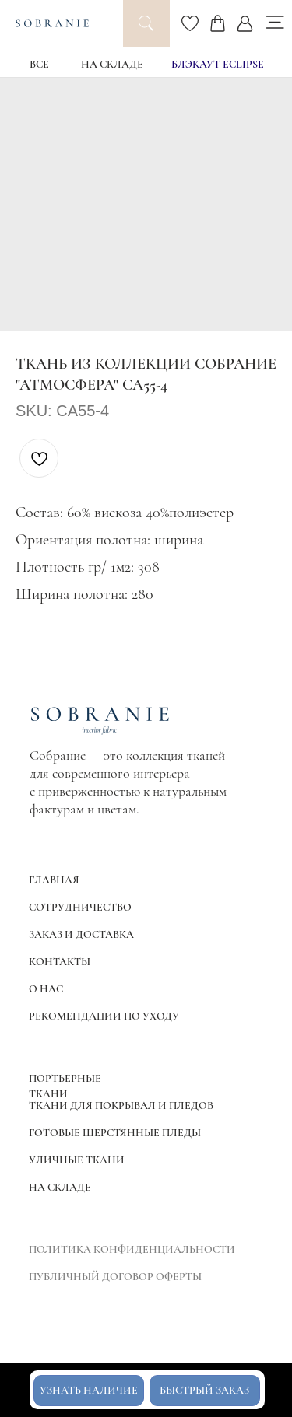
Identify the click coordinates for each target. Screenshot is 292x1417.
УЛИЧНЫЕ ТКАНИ (77, 1160)
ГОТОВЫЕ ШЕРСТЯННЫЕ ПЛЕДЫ (115, 1132)
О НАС (46, 988)
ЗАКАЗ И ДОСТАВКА (81, 934)
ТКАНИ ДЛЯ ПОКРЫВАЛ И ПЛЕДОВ (121, 1105)
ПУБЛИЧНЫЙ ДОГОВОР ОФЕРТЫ (115, 1276)
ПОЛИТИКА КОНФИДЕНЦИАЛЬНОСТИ (132, 1249)
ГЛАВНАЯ (54, 880)
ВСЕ (39, 64)
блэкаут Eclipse (217, 64)
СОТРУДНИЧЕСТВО (80, 907)
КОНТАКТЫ (59, 961)
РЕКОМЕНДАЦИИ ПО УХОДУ (104, 1016)
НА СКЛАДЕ (112, 64)
